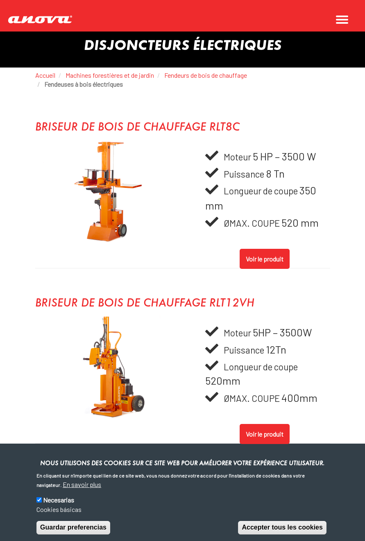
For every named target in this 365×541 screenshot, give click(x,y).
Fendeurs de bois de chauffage (205, 75)
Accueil (45, 75)
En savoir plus (82, 484)
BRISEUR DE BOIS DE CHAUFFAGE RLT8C (137, 128)
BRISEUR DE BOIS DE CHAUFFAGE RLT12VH (144, 304)
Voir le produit (264, 259)
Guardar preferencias (73, 527)
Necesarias (58, 500)
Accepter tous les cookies (282, 527)
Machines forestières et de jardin (110, 75)
